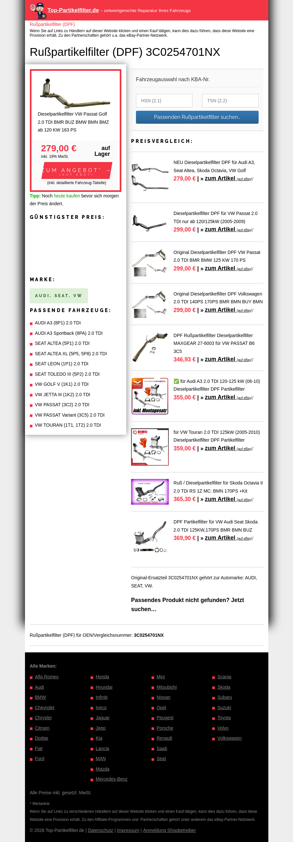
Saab (162, 748)
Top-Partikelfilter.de (73, 10)
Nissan (164, 697)
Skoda (223, 687)
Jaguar (103, 717)
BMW (40, 697)
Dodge (41, 738)
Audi (39, 687)
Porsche (165, 728)
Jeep (100, 728)
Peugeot (165, 717)
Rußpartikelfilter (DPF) (52, 24)
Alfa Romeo (47, 676)
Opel (161, 707)
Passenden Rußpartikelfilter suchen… (197, 117)
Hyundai (104, 687)
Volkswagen (229, 738)
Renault (164, 738)
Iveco (101, 707)
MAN (101, 758)
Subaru (224, 697)
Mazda (102, 769)
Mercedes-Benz (112, 779)
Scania (224, 676)
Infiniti (102, 697)
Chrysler (43, 717)
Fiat (39, 748)
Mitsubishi (167, 687)
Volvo (222, 728)
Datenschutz (100, 830)
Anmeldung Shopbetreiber (169, 830)
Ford (39, 758)
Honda (102, 676)
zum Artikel (228, 178)
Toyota (224, 717)
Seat (161, 758)
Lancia (102, 748)
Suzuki (224, 707)
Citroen (42, 728)
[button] (77, 170)
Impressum (128, 830)
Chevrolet (45, 707)
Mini (161, 676)
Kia (99, 738)
